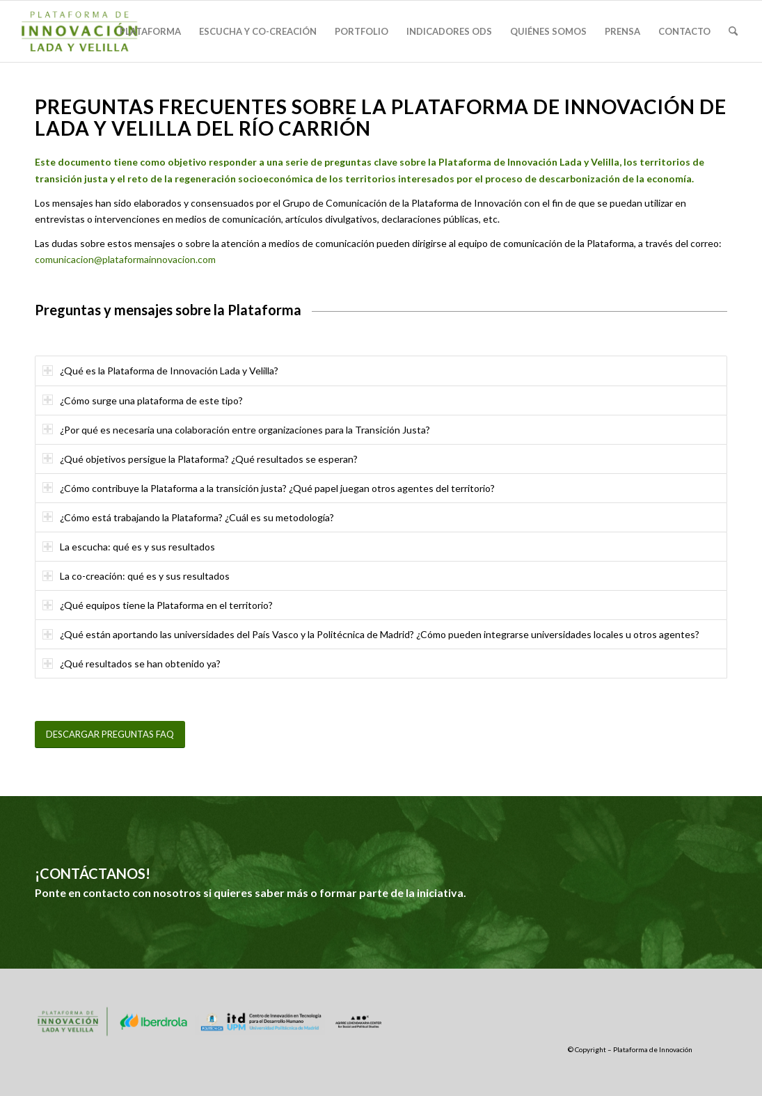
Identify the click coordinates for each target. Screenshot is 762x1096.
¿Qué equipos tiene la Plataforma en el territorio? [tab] (157, 605)
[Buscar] (733, 31)
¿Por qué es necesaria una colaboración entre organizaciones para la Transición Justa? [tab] (236, 430)
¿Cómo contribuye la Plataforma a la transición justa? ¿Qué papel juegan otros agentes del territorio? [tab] (268, 488)
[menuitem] (150, 31)
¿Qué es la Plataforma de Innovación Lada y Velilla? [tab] (160, 370)
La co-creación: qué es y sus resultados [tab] (136, 576)
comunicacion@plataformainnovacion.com (125, 259)
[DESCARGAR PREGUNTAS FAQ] (110, 734)
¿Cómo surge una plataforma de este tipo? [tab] (142, 400)
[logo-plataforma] (79, 31)
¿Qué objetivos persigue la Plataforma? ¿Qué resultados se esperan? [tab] (200, 459)
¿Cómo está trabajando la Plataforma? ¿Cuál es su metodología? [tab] (188, 517)
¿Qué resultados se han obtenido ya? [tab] (131, 663)
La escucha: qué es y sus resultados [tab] (128, 547)
